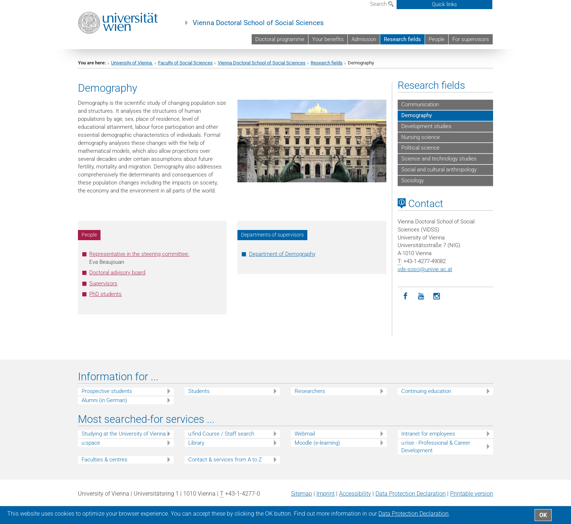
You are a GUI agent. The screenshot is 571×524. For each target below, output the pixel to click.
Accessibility (355, 493)
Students (199, 391)
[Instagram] (437, 296)
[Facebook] (405, 296)
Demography (416, 115)
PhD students (105, 294)
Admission (363, 39)
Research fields (402, 39)
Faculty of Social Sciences (185, 63)
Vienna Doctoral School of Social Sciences (258, 23)
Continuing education (426, 391)
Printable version (471, 493)
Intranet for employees (428, 433)
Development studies (426, 126)
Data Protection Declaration (410, 493)
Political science (420, 147)
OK (543, 515)
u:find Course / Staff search (221, 433)
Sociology (412, 180)
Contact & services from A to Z (225, 459)
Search (382, 4)
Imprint (325, 493)
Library (196, 443)
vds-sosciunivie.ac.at (425, 269)
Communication (420, 104)
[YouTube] (421, 296)
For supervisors (470, 39)
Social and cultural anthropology (439, 169)
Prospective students (107, 391)
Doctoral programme (279, 39)
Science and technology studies (439, 158)
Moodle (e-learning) (317, 443)
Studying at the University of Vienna (124, 433)
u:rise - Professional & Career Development (435, 447)
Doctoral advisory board (117, 272)
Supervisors (103, 283)
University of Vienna (132, 63)
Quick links (444, 4)
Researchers (310, 391)
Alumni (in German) (104, 400)
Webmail (305, 433)
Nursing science (420, 137)
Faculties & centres (104, 459)
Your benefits (328, 39)
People (437, 39)
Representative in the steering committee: (139, 254)
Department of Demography (282, 254)
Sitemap (301, 493)
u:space (91, 443)
